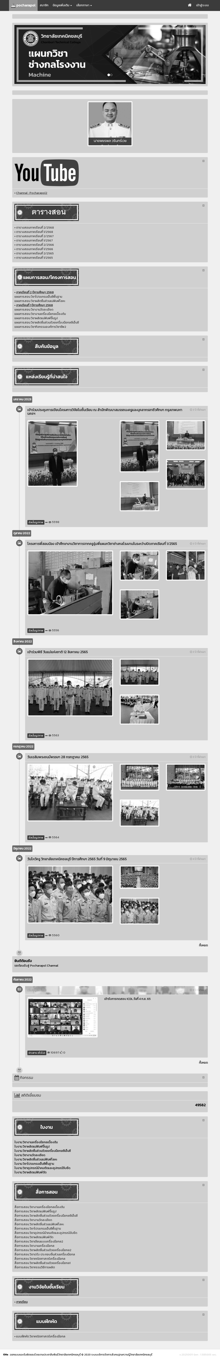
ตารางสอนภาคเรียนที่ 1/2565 (34, 257)
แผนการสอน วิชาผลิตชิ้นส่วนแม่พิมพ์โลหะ (39, 301)
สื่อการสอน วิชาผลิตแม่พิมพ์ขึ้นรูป (35, 1211)
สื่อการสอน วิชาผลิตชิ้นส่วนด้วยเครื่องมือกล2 (42, 1250)
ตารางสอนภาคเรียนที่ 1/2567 (34, 240)
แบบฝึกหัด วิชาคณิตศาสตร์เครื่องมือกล (40, 1336)
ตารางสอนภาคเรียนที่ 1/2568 (34, 232)
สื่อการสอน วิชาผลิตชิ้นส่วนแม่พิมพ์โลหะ (39, 1224)
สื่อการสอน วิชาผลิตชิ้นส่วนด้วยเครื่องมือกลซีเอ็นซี (46, 1215)
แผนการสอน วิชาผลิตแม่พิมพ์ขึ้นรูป (36, 318)
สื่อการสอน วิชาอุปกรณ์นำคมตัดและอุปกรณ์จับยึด (45, 1233)
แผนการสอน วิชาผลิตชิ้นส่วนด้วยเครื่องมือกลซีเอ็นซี (46, 322)
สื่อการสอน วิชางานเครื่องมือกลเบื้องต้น (39, 1207)
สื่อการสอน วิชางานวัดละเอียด (33, 1220)
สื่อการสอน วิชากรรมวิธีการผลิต (34, 1267)
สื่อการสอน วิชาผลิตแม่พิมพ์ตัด (33, 1237)
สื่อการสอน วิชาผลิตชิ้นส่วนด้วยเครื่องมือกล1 (42, 1263)
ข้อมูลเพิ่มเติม (62, 5)
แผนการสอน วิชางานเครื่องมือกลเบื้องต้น (40, 314)
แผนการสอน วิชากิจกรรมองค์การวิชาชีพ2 (40, 327)
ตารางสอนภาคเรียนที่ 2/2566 (35, 245)
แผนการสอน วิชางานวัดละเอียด (33, 309)
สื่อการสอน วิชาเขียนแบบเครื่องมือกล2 (38, 1241)
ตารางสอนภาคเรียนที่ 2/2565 (35, 253)
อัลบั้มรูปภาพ (36, 522)
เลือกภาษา (84, 5)
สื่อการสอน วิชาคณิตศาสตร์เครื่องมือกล (39, 1258)
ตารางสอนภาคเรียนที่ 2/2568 (35, 227)
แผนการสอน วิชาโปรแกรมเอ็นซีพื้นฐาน (38, 296)
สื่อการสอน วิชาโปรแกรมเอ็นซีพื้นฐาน (37, 1228)
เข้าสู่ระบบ (202, 5)
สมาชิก (44, 5)
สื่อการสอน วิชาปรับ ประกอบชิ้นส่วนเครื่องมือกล (44, 1254)
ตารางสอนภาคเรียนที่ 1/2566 (34, 249)
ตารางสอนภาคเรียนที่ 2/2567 (35, 236)
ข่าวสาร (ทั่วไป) (37, 1053)
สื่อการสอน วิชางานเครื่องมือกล (34, 1246)
